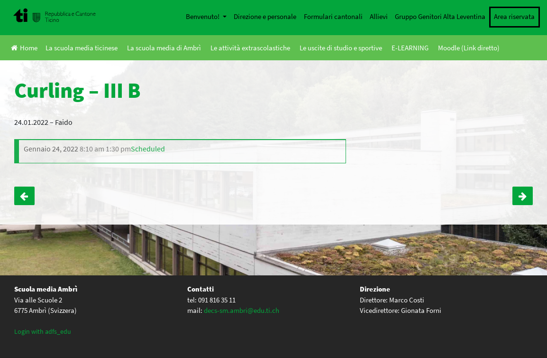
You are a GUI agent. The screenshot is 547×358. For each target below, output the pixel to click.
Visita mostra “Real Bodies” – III (24, 196)
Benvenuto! (203, 16)
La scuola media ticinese (82, 47)
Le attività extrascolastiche (250, 47)
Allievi (379, 16)
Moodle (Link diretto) (469, 47)
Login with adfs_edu (42, 331)
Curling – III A (522, 196)
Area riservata (514, 16)
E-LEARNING (410, 47)
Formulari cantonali (333, 16)
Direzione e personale (265, 16)
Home (24, 47)
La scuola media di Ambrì (164, 47)
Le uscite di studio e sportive (341, 47)
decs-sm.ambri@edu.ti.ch (241, 310)
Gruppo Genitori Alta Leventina (440, 16)
